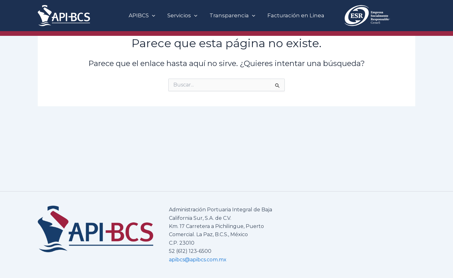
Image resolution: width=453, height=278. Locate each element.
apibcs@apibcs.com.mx (197, 260)
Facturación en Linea (293, 15)
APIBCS (144, 15)
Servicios (183, 15)
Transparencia (231, 15)
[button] (154, 15)
